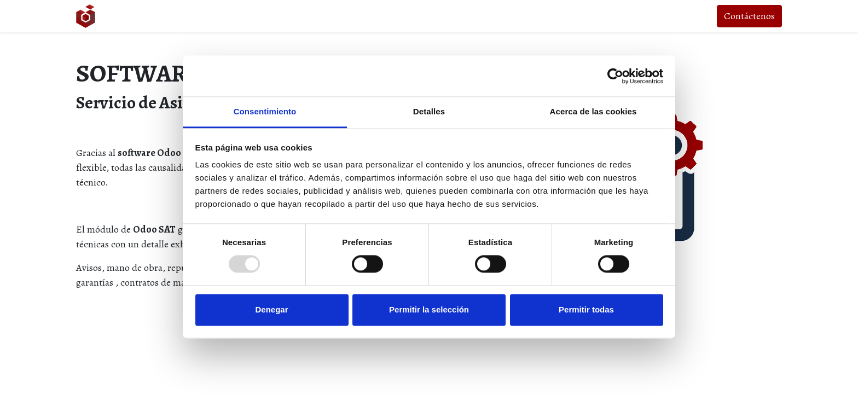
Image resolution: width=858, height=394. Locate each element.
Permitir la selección (429, 309)
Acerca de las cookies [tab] (593, 111)
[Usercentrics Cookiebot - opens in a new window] (615, 76)
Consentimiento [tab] (265, 111)
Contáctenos (749, 15)
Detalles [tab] (429, 111)
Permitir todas (586, 309)
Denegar (271, 309)
